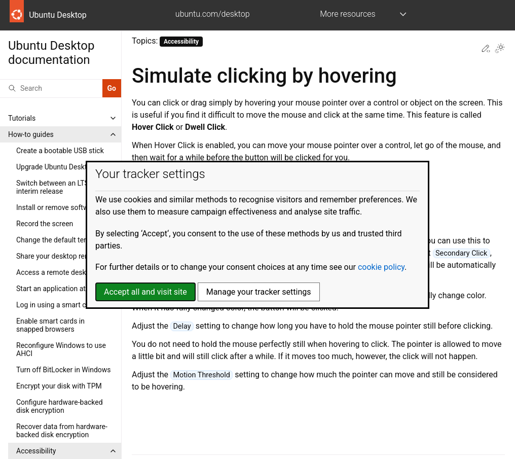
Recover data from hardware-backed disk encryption (61, 430)
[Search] (51, 88)
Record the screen (44, 224)
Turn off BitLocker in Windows (63, 370)
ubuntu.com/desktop (212, 14)
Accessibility (36, 451)
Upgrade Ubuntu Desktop (55, 167)
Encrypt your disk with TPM (59, 386)
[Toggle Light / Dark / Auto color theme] (500, 49)
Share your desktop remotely (61, 256)
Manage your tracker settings (258, 292)
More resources (347, 14)
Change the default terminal (59, 240)
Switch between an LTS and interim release (59, 187)
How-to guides (31, 134)
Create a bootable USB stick (60, 151)
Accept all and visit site (145, 292)
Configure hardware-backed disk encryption (59, 406)
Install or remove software (57, 207)
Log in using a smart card (56, 305)
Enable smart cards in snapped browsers (50, 325)
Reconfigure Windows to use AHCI (61, 349)
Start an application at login (59, 289)
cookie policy (381, 267)
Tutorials (21, 118)
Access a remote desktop (56, 272)
